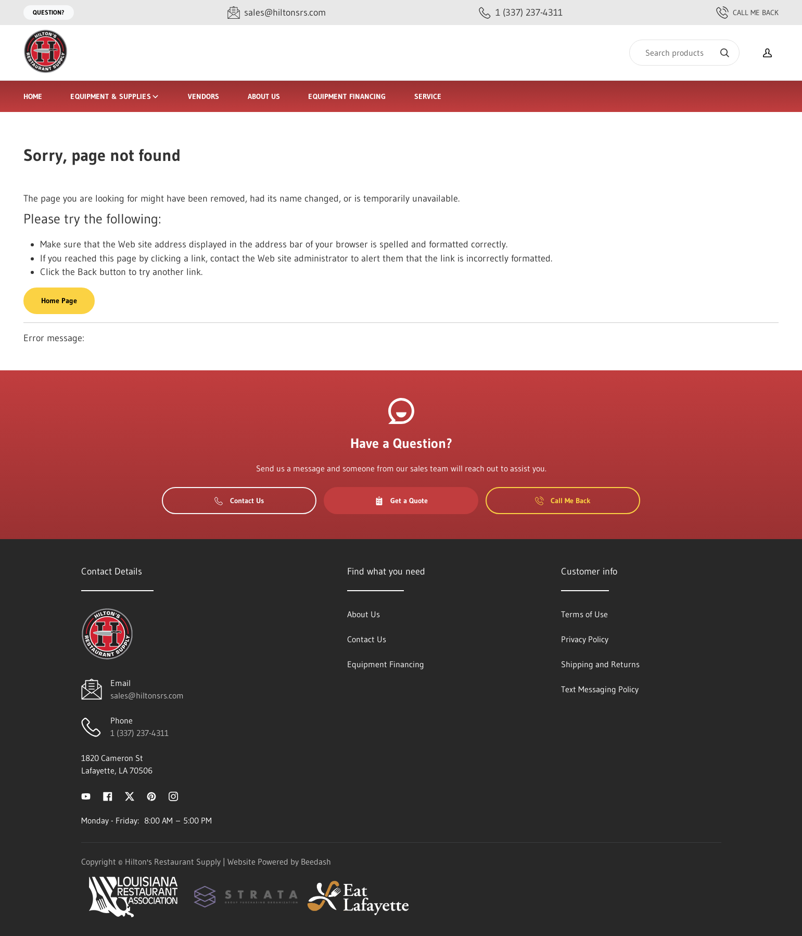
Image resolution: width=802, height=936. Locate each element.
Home (32, 96)
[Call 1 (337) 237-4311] (521, 13)
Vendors (204, 96)
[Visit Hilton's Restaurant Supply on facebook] (107, 795)
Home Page (59, 300)
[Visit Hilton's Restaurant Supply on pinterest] (151, 795)
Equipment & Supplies (114, 96)
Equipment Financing (347, 96)
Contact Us (239, 500)
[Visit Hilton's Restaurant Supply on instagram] (173, 795)
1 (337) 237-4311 (139, 733)
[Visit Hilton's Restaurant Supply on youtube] (86, 795)
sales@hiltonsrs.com (147, 695)
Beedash (316, 861)
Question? (49, 12)
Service (428, 96)
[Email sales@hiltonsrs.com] (276, 13)
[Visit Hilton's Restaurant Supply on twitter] (129, 795)
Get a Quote (401, 500)
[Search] (684, 53)
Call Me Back (747, 12)
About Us (264, 96)
